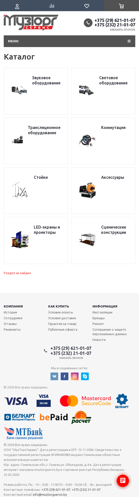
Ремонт (98, 323)
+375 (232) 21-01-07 (114, 24)
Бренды (99, 318)
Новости (99, 339)
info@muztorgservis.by (50, 494)
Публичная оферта (62, 329)
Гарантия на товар (62, 323)
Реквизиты (12, 329)
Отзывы (10, 323)
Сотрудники (13, 318)
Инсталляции (102, 312)
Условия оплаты (60, 312)
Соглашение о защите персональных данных (110, 332)
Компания (13, 306)
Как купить (58, 306)
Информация (105, 306)
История (10, 312)
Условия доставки (62, 318)
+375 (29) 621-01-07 (114, 20)
